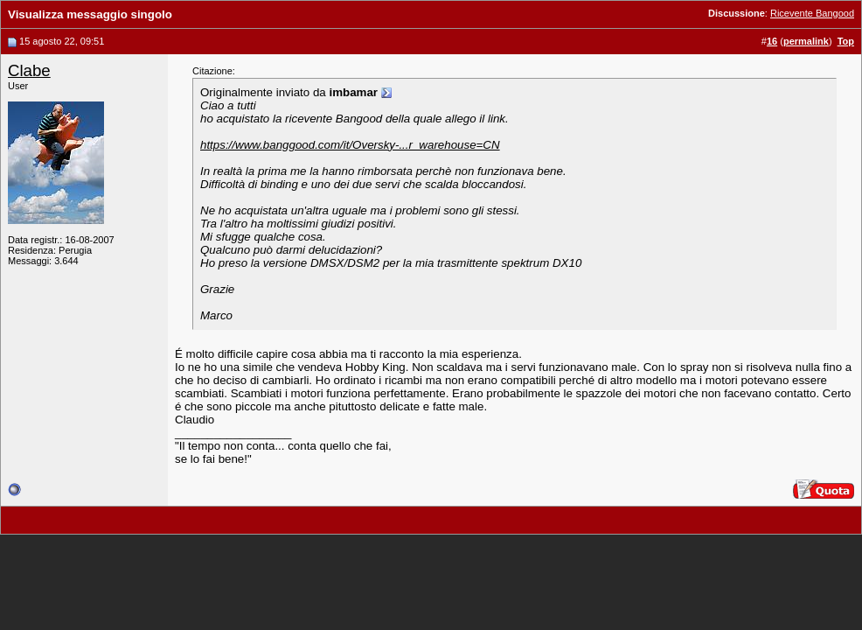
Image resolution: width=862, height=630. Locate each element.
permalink (806, 41)
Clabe (29, 70)
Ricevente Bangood (812, 13)
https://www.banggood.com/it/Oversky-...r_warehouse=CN (350, 144)
